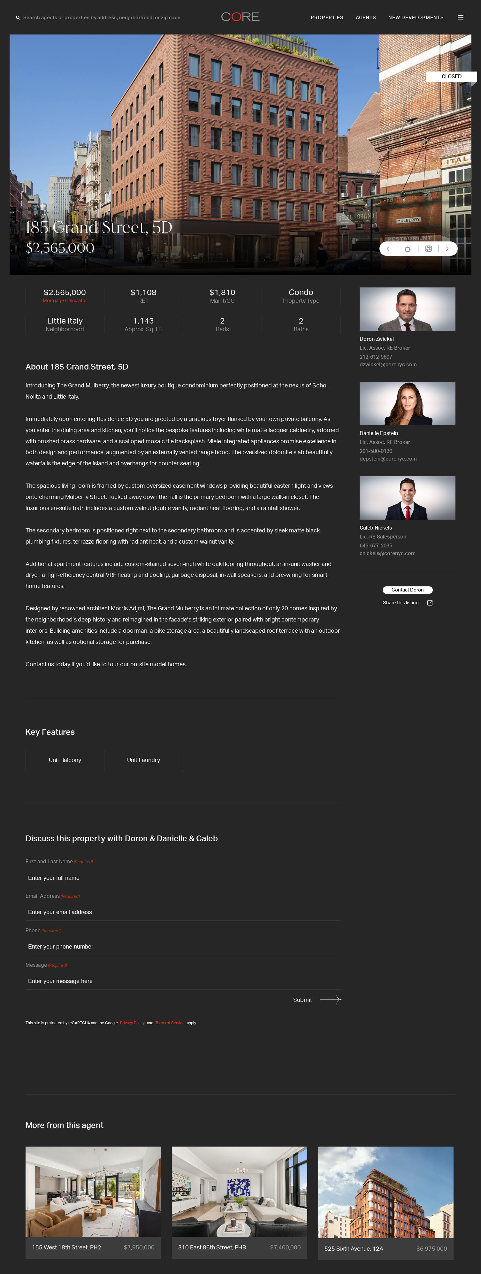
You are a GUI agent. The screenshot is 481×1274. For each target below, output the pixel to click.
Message (46, 966)
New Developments (416, 17)
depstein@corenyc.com (388, 459)
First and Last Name (59, 862)
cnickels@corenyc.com (388, 553)
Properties (327, 17)
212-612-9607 (376, 357)
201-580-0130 (376, 451)
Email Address (53, 897)
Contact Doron (408, 590)
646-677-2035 (376, 545)
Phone (43, 931)
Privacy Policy (132, 1023)
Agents (366, 17)
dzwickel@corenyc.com (388, 364)
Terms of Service (170, 1023)
